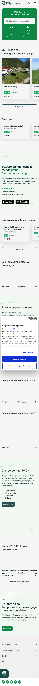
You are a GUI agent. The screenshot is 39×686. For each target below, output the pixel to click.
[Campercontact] (12, 3)
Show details (28, 352)
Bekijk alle (19, 250)
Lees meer (7, 628)
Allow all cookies (19, 359)
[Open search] (29, 3)
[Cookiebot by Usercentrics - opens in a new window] (28, 318)
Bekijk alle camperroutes (19, 581)
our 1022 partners (15, 329)
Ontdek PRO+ (8, 504)
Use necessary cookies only (19, 366)
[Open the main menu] (35, 3)
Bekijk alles (19, 107)
